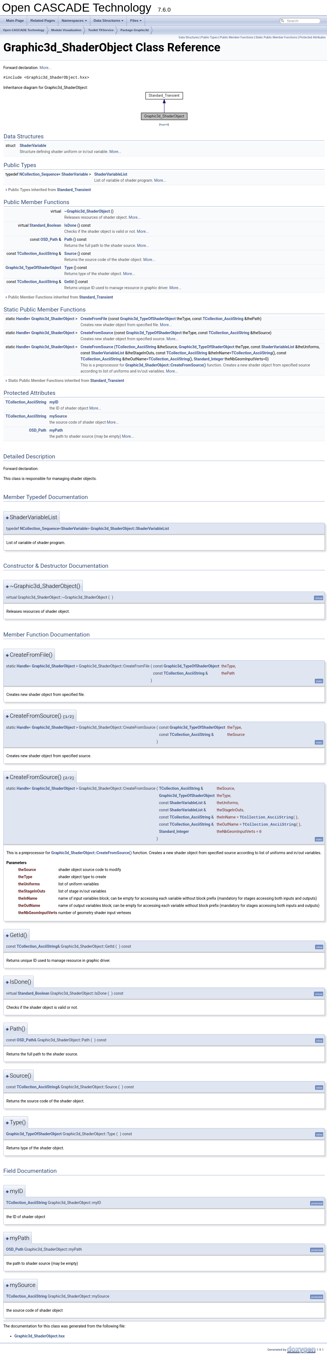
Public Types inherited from (48, 190)
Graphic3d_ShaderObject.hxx (39, 1336)
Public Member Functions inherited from (59, 297)
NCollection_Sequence (39, 174)
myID (53, 402)
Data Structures (109, 21)
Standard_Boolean (45, 225)
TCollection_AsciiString (37, 253)
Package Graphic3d (134, 30)
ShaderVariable (33, 145)
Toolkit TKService (101, 30)
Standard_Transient (74, 190)
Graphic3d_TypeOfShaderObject (33, 267)
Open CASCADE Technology (23, 30)
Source (70, 253)
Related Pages (42, 21)
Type (68, 267)
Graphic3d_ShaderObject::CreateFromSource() (165, 365)
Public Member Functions (236, 37)
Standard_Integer (208, 359)
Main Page (15, 21)
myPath (56, 430)
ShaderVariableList (110, 174)
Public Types (209, 37)
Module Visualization (66, 30)
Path (68, 239)
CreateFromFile (94, 318)
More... (45, 67)
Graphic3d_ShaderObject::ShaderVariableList (130, 528)
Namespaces (74, 21)
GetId (69, 281)
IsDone (70, 225)
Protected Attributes (312, 37)
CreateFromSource (97, 333)
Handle (22, 318)
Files (136, 21)
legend (164, 124)
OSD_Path (49, 239)
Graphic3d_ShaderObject (52, 318)
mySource (58, 416)
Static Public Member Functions (276, 37)
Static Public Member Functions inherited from (64, 380)
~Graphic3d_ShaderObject (87, 211)
